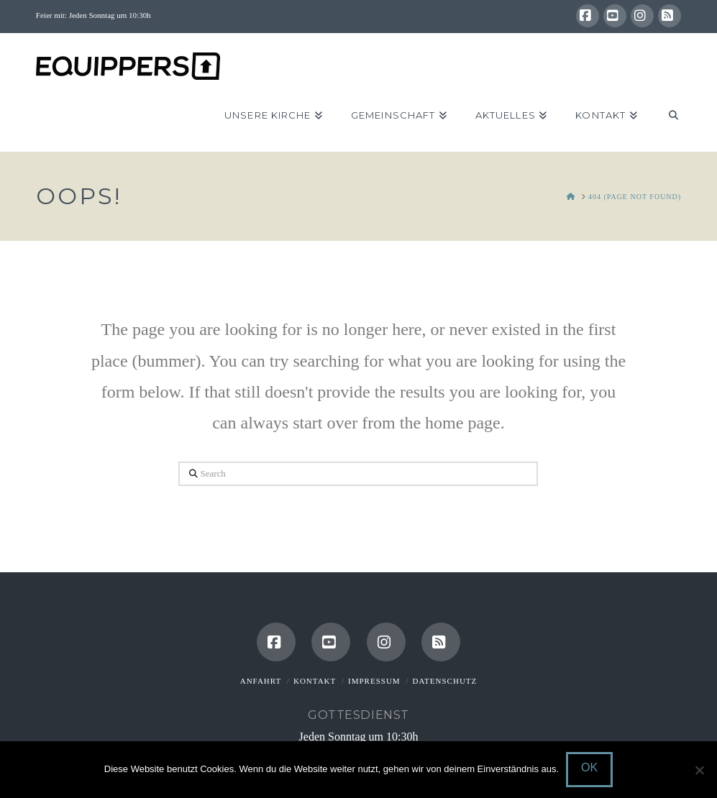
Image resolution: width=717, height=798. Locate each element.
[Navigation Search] (666, 116)
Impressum (374, 681)
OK (589, 767)
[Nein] (699, 770)
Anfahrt (260, 681)
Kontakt (314, 681)
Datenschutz (444, 681)
